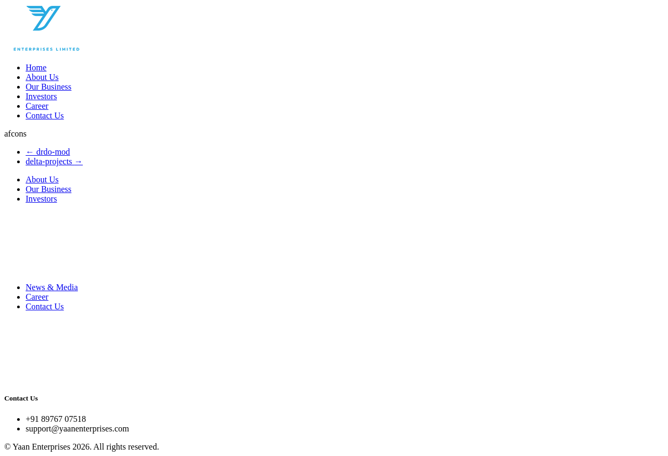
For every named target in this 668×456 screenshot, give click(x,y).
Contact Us (45, 115)
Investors (41, 96)
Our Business (49, 86)
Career (37, 105)
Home (36, 67)
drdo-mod (48, 151)
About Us (42, 77)
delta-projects (54, 161)
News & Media (52, 287)
